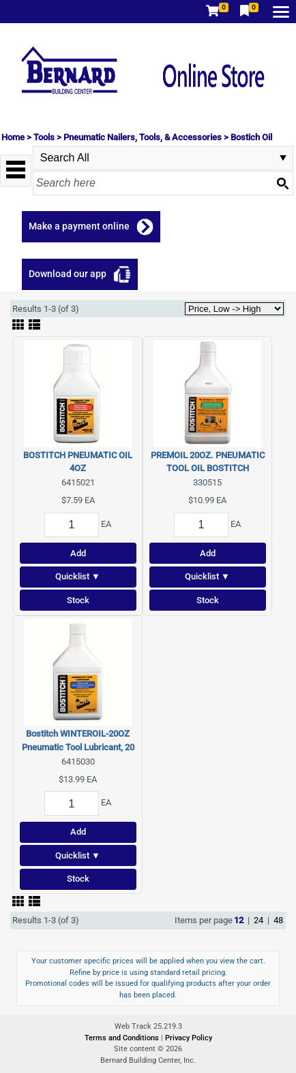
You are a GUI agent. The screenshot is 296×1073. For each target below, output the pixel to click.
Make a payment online (79, 226)
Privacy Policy (188, 1038)
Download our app (67, 273)
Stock (78, 600)
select (283, 158)
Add (78, 553)
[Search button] (282, 183)
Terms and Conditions (123, 1038)
